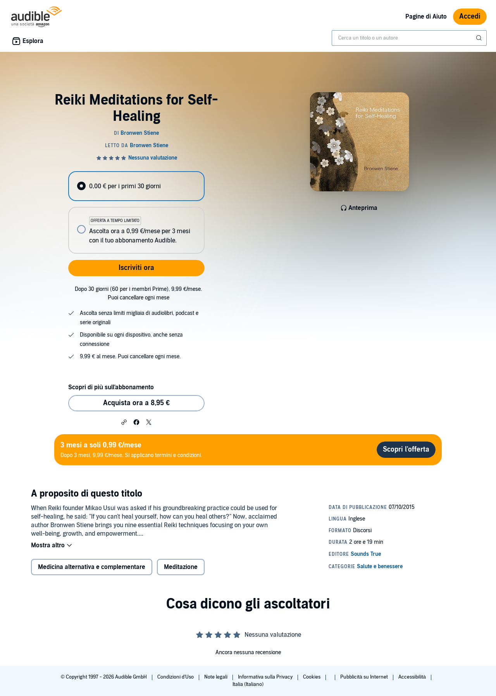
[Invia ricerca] (480, 38)
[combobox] (409, 38)
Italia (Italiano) (248, 684)
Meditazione (181, 567)
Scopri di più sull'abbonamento (111, 387)
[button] (124, 421)
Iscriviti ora (136, 268)
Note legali (216, 677)
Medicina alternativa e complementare (91, 567)
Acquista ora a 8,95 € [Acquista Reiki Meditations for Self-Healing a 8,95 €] (136, 403)
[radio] (136, 186)
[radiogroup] (136, 212)
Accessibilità (412, 677)
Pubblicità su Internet (364, 677)
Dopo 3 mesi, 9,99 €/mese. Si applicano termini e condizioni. (131, 449)
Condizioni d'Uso (176, 677)
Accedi (469, 16)
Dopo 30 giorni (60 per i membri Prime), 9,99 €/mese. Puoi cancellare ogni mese (138, 293)
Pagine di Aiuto (426, 17)
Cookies (312, 677)
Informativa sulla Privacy (266, 677)
